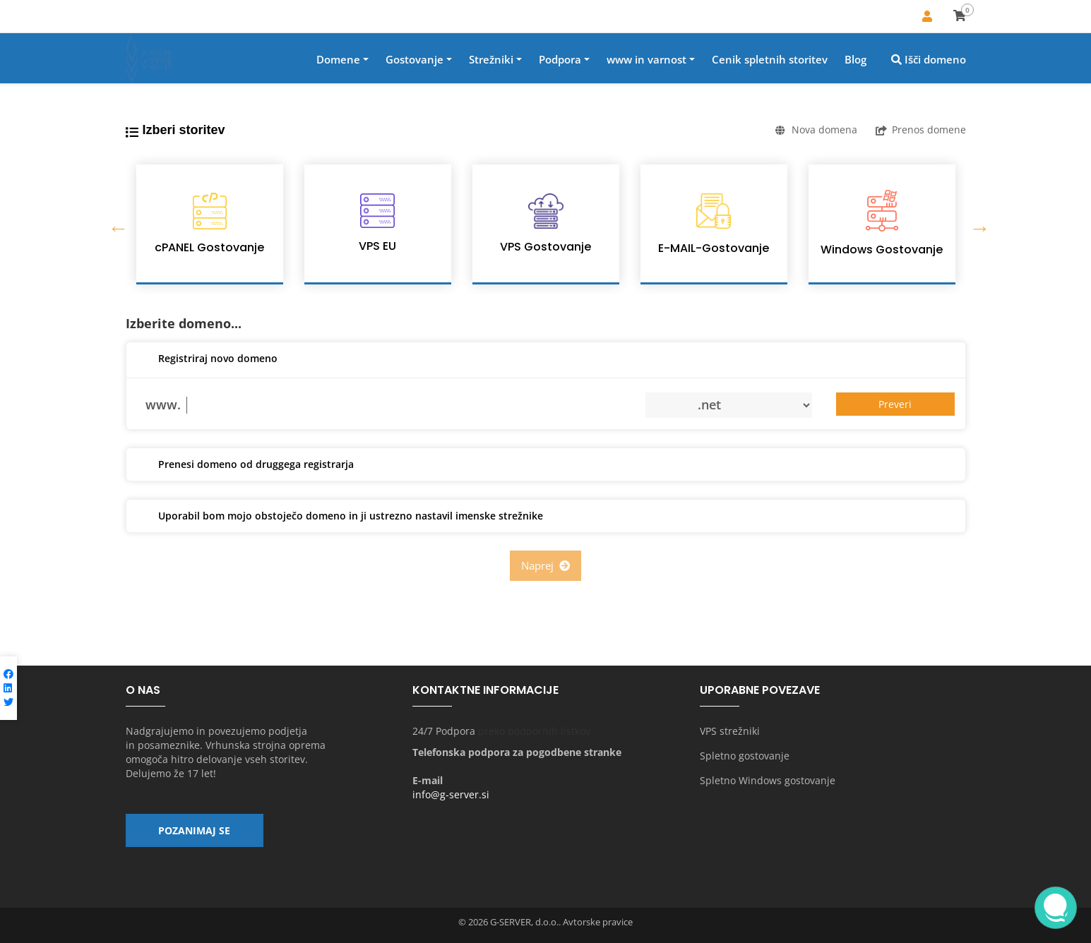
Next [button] (977, 224)
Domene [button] (338, 59)
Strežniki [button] (491, 59)
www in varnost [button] (646, 59)
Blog (855, 59)
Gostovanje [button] (414, 59)
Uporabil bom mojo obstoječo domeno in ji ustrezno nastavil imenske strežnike (340, 516)
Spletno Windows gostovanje (767, 780)
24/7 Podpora (443, 731)
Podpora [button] (560, 59)
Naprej (545, 565)
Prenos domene (921, 129)
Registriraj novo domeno (207, 359)
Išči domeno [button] (928, 59)
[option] (210, 224)
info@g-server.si (450, 794)
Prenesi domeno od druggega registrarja (245, 465)
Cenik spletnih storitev (770, 59)
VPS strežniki (730, 731)
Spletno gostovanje (744, 755)
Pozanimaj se (194, 830)
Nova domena (816, 129)
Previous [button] (115, 224)
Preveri (895, 404)
